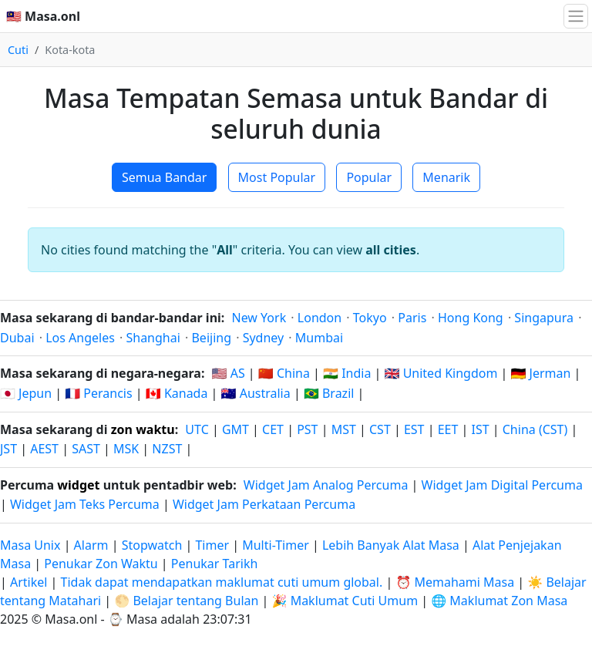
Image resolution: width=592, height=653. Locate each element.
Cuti (18, 49)
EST (414, 429)
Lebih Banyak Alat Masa (392, 545)
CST (380, 429)
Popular (369, 177)
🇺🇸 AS (228, 373)
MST (343, 429)
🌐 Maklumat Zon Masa (499, 600)
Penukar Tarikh (214, 563)
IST (480, 429)
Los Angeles (80, 337)
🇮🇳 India (347, 373)
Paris (412, 317)
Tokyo (370, 317)
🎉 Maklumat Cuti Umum (345, 600)
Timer (212, 545)
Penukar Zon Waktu (102, 563)
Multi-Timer (275, 545)
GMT (235, 429)
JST (8, 448)
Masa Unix (30, 545)
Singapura (544, 317)
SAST (86, 448)
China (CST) (535, 429)
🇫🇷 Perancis (98, 393)
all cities (390, 249)
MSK (126, 448)
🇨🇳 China (284, 373)
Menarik (446, 177)
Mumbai (319, 337)
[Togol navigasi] (575, 16)
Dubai (17, 337)
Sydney (263, 337)
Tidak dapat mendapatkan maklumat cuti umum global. (222, 582)
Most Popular (277, 177)
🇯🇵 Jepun (26, 393)
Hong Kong (470, 317)
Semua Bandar (164, 177)
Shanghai (153, 337)
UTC (196, 429)
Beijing (211, 337)
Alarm (91, 545)
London (319, 317)
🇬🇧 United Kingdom (441, 373)
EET (448, 429)
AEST (44, 448)
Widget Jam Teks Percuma (85, 504)
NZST (167, 448)
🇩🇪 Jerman (541, 373)
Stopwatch (152, 545)
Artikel (28, 582)
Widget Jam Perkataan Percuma (264, 504)
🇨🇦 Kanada (177, 393)
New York (258, 317)
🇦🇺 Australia (256, 393)
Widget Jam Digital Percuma (502, 484)
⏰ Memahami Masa (454, 582)
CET (273, 429)
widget (78, 484)
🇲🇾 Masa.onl (43, 16)
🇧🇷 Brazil (329, 393)
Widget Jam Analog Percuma (326, 484)
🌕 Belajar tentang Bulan (186, 600)
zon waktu (143, 429)
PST (307, 429)
